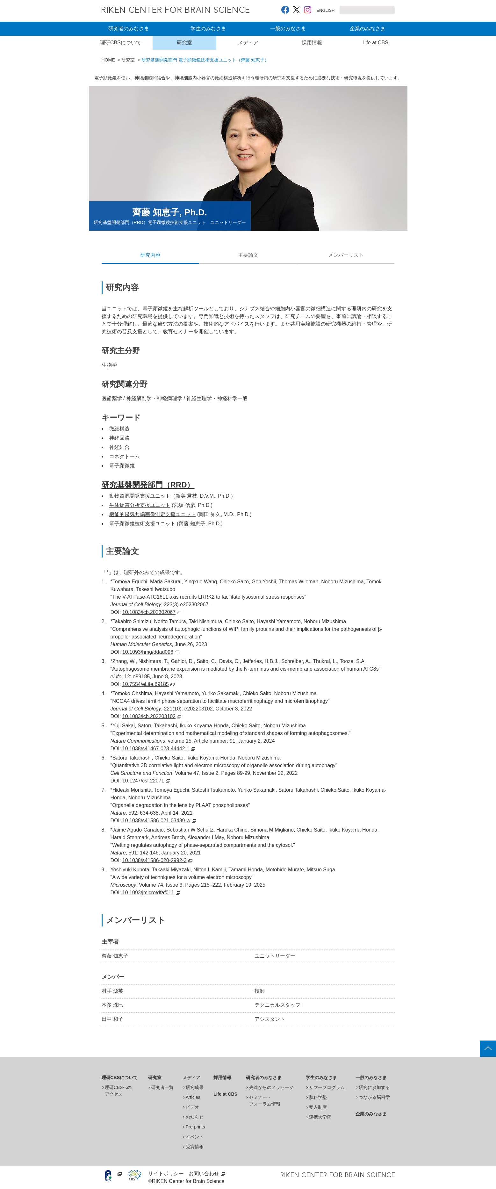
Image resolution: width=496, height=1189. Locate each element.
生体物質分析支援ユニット (139, 505)
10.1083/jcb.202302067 (151, 612)
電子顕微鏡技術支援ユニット (142, 523)
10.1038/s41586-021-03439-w (159, 820)
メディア (248, 42)
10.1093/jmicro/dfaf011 (151, 892)
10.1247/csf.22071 (146, 780)
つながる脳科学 (374, 1097)
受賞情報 (195, 1146)
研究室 (184, 42)
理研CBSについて (120, 42)
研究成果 (195, 1087)
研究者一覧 (162, 1087)
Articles (193, 1097)
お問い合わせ (204, 1173)
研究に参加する (374, 1087)
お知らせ (195, 1117)
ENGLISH (319, 10)
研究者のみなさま (128, 28)
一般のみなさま (288, 28)
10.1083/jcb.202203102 (151, 716)
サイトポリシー (166, 1173)
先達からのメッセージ (271, 1087)
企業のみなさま (367, 28)
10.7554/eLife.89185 (148, 684)
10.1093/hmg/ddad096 (150, 652)
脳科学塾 (318, 1097)
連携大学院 (320, 1117)
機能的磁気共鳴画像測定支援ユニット (152, 514)
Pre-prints (195, 1126)
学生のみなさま (208, 28)
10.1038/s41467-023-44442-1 (158, 748)
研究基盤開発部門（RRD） (148, 484)
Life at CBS (375, 42)
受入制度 (318, 1107)
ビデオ (192, 1107)
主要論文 (248, 255)
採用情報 (312, 42)
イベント (195, 1136)
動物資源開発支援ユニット (139, 496)
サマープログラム (327, 1087)
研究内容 (150, 255)
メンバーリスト (346, 255)
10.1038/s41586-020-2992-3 (157, 860)
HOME (108, 59)
